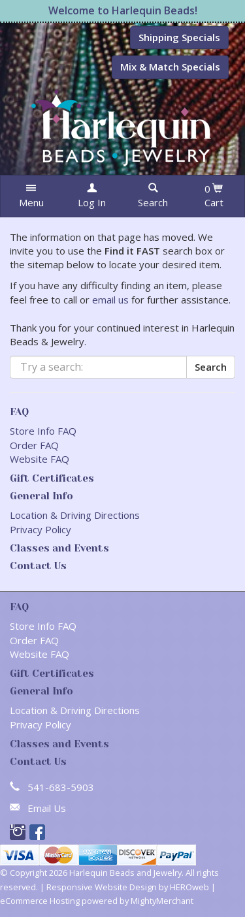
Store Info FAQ (43, 430)
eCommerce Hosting (40, 901)
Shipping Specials (179, 37)
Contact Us (38, 566)
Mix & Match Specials (170, 66)
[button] (31, 196)
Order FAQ (34, 445)
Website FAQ (39, 458)
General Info (41, 496)
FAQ (19, 412)
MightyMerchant (162, 901)
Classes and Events (59, 548)
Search (211, 366)
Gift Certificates (52, 478)
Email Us (46, 808)
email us (110, 299)
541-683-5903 (60, 787)
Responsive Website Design (101, 887)
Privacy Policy (40, 529)
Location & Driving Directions (75, 514)
